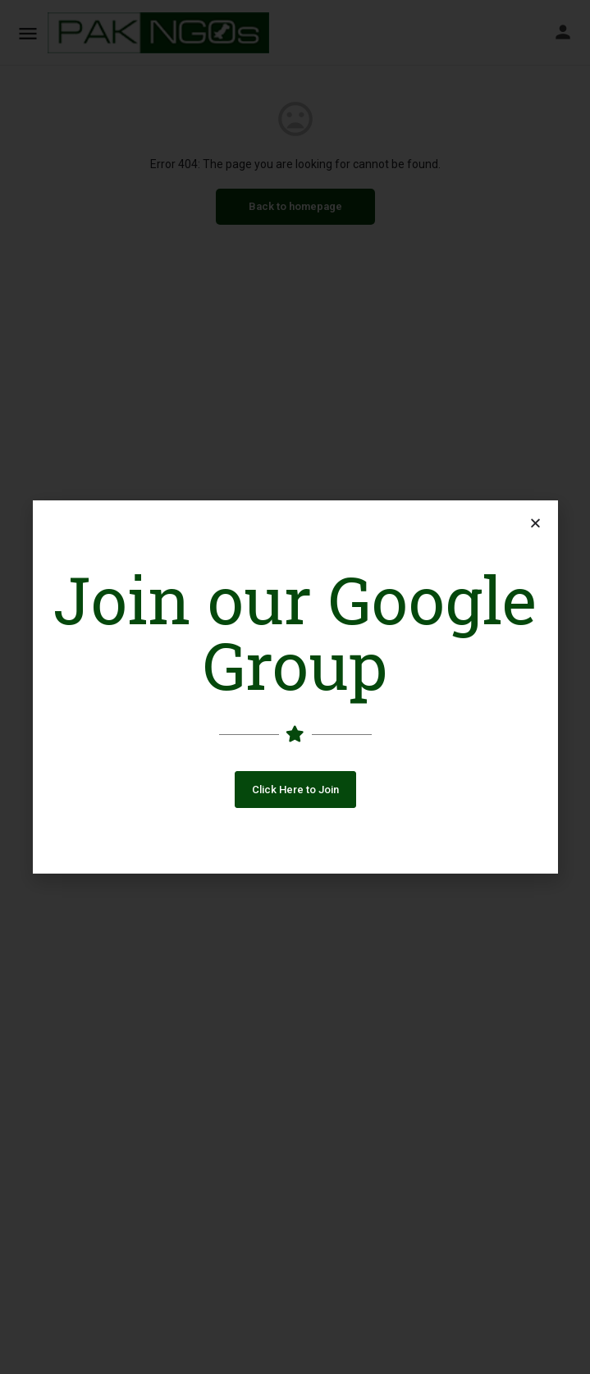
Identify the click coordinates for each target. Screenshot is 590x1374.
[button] (295, 789)
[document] (295, 687)
